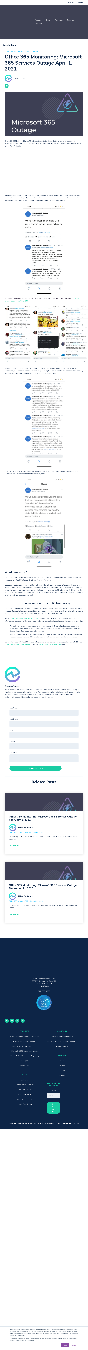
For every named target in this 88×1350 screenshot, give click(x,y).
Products (38, 10)
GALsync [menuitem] (24, 1068)
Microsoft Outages (32, 31)
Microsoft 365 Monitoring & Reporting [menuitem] (24, 1063)
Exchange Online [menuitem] (24, 1102)
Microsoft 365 (18, 31)
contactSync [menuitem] (24, 1073)
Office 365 (9, 31)
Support (70, 2)
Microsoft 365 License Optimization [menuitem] (24, 1059)
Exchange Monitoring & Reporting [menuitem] (24, 1049)
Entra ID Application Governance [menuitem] (24, 1054)
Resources (59, 10)
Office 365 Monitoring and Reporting (24, 647)
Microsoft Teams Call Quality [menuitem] (62, 1044)
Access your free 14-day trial (50, 673)
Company (38, 13)
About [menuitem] (62, 1068)
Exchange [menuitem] (24, 1087)
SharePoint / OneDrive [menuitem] (24, 1107)
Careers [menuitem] (62, 1073)
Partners (70, 10)
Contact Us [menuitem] (62, 1078)
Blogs (48, 10)
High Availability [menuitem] (62, 1054)
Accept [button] (65, 1345)
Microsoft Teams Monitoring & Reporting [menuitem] (62, 1049)
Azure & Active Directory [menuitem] (24, 1092)
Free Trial (81, 2)
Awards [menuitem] (62, 1083)
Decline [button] (74, 1345)
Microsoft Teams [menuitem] (24, 1097)
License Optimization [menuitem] (24, 1112)
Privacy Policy (61, 1131)
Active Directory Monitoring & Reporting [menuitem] (24, 1044)
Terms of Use (73, 1131)
